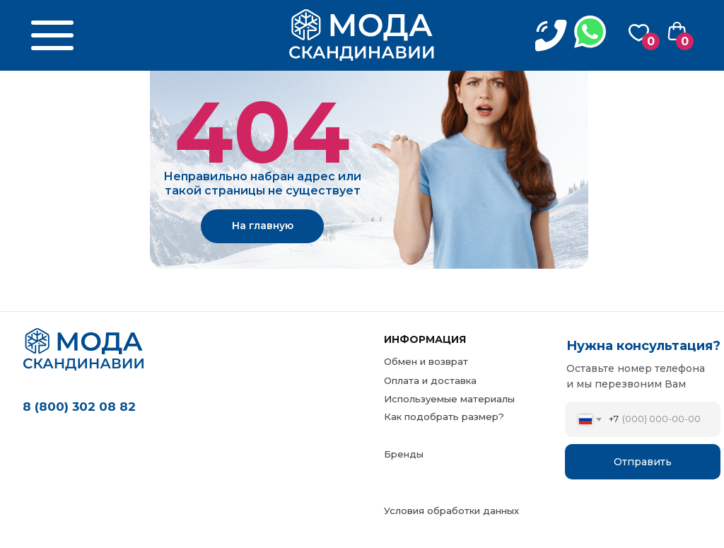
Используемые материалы (449, 398)
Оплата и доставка (430, 380)
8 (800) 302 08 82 (79, 407)
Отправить (643, 461)
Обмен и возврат (426, 361)
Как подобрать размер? (444, 416)
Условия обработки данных (451, 510)
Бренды (404, 454)
